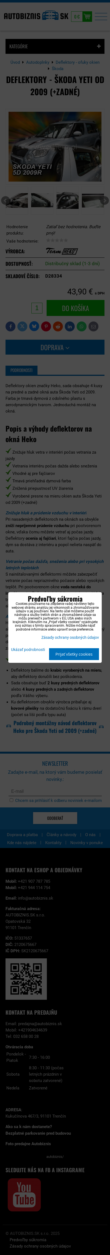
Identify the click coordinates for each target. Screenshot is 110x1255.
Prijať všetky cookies (74, 654)
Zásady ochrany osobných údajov (70, 637)
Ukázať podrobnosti (28, 650)
